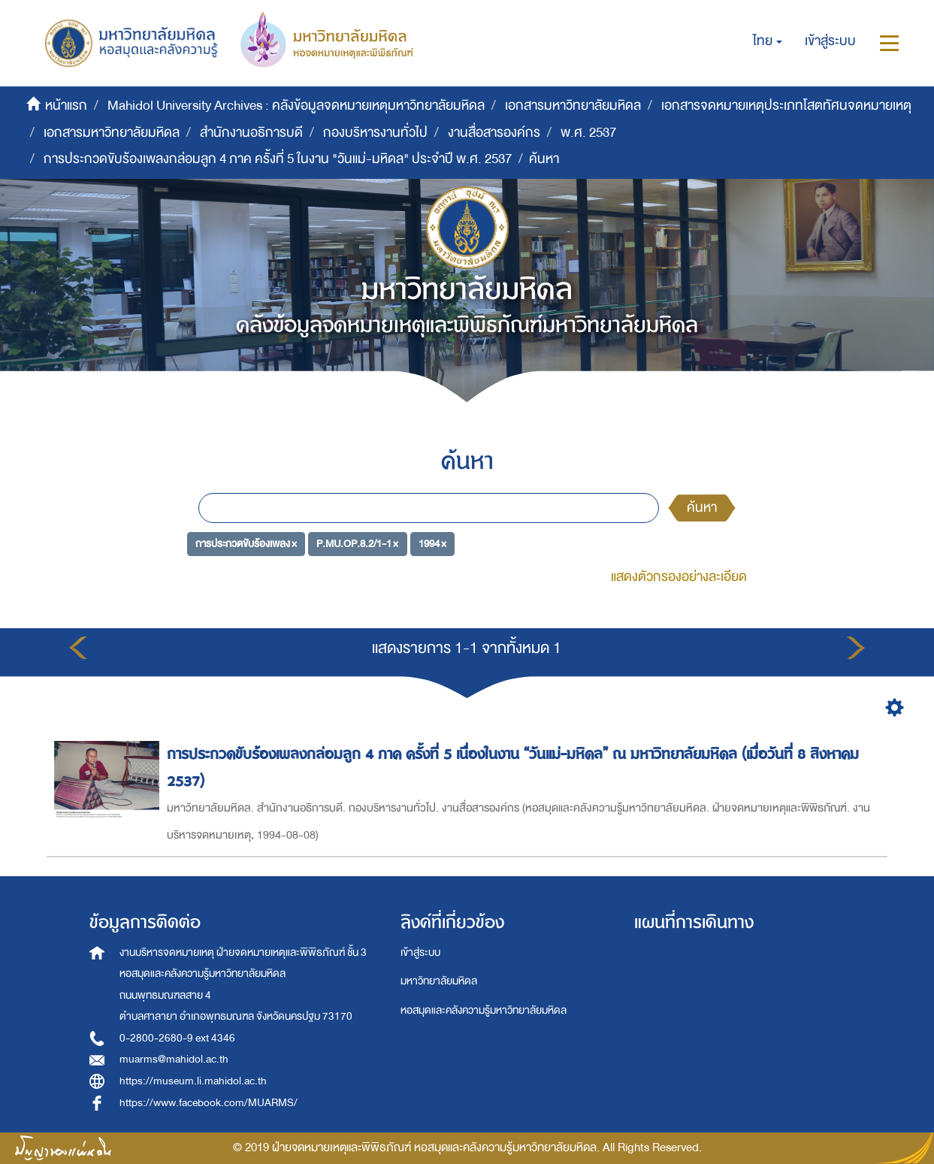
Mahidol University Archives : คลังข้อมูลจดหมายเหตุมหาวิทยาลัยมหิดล (296, 105)
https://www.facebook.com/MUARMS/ (208, 1102)
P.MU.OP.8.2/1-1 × (357, 543)
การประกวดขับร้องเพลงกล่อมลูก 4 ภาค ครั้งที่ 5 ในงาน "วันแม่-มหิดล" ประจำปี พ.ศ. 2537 (278, 159)
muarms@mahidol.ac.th (173, 1059)
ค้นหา (702, 507)
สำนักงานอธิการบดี (251, 132)
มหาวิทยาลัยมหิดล (439, 981)
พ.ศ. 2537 (588, 132)
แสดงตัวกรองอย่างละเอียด (679, 576)
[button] (767, 41)
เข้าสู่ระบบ (420, 952)
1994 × (432, 543)
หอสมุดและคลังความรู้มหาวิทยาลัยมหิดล (484, 1010)
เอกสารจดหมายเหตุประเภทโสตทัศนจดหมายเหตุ (786, 105)
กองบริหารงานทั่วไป (375, 132)
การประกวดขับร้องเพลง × (246, 543)
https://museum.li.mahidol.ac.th (193, 1081)
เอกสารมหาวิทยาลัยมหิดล (573, 105)
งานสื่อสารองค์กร (494, 132)
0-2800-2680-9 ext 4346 (177, 1038)
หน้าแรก (66, 105)
